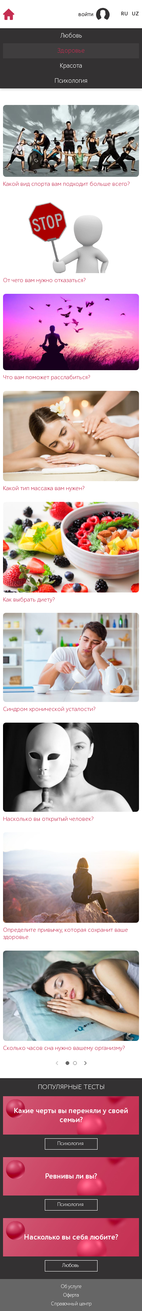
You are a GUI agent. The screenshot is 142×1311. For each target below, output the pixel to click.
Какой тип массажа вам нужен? (43, 488)
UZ (135, 14)
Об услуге (71, 1286)
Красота (71, 65)
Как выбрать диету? (29, 599)
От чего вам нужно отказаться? (44, 280)
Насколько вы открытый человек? (48, 819)
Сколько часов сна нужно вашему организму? (64, 1048)
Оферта (71, 1295)
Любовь (71, 35)
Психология (71, 80)
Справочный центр (71, 1303)
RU (124, 14)
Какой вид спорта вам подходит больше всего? (66, 184)
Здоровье (71, 50)
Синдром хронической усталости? (49, 709)
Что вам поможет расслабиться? (46, 377)
